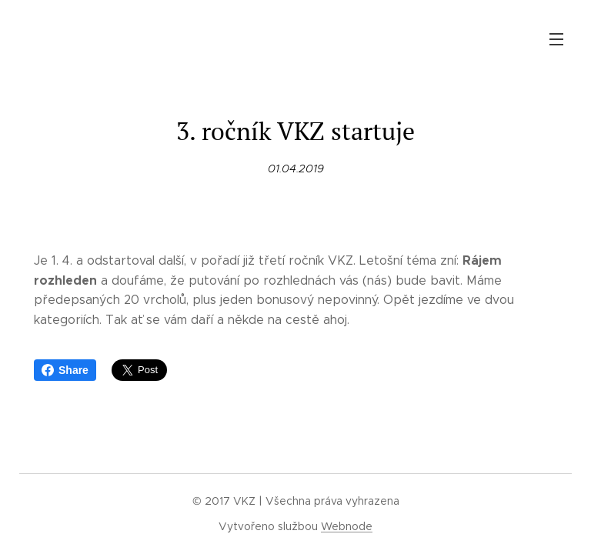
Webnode (346, 526)
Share (65, 370)
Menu (556, 39)
